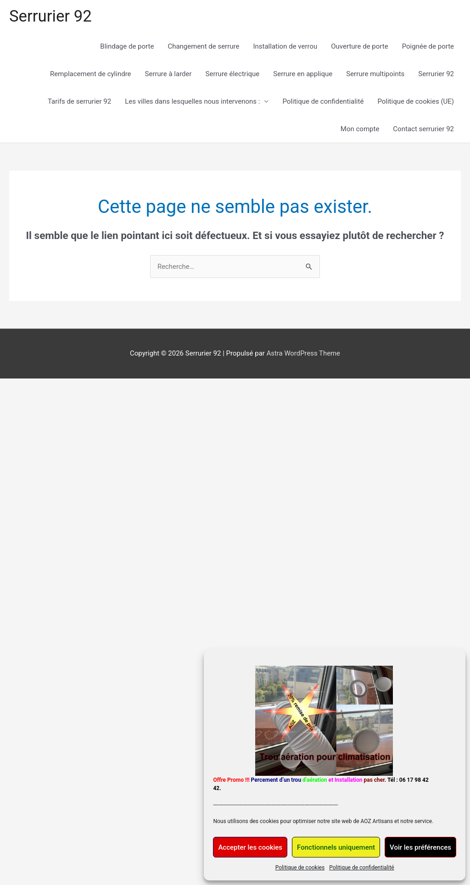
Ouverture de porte (359, 47)
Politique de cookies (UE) (415, 102)
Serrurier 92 (50, 16)
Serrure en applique (302, 74)
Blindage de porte (127, 47)
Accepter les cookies (250, 847)
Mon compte (360, 129)
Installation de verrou (285, 47)
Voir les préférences (420, 847)
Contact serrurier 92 (423, 129)
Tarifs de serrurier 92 (79, 102)
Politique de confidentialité (361, 867)
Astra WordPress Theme (303, 354)
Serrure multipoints (375, 74)
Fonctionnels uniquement (336, 847)
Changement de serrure (203, 47)
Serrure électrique (233, 74)
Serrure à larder (168, 74)
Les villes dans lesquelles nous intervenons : (192, 102)
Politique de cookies (300, 867)
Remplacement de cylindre (90, 74)
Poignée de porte (428, 47)
